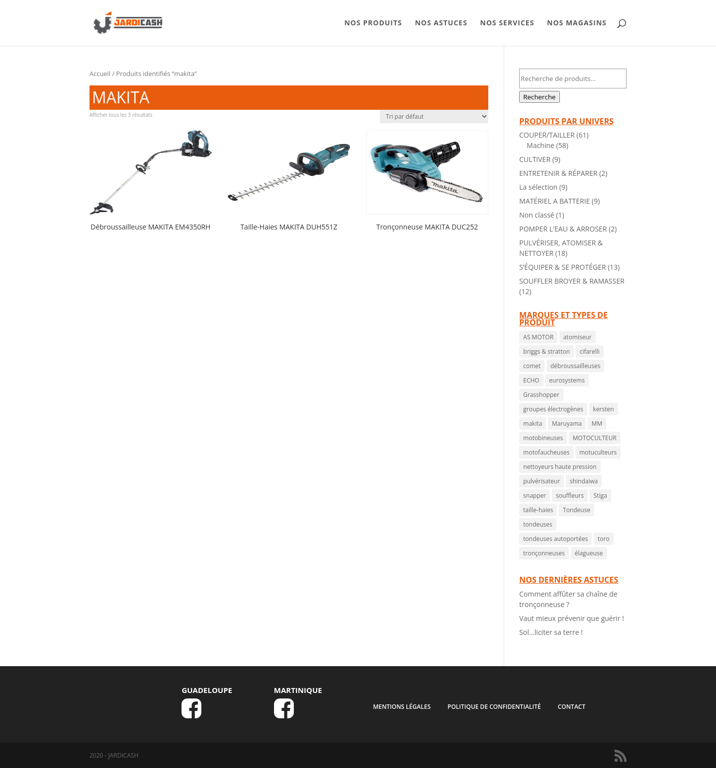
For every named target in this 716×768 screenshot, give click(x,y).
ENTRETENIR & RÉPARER (558, 173)
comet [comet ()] (531, 366)
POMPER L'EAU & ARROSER (563, 228)
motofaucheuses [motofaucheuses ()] (546, 452)
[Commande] (434, 116)
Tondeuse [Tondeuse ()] (576, 510)
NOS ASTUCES (441, 23)
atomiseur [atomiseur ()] (577, 337)
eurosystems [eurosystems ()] (567, 380)
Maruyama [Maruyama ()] (567, 423)
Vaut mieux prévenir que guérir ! (571, 618)
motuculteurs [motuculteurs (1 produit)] (598, 452)
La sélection (538, 187)
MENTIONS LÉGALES (402, 706)
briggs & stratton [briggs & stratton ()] (546, 351)
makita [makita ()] (532, 423)
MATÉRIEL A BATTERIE (554, 201)
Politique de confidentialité (494, 706)
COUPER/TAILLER (546, 135)
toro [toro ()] (604, 539)
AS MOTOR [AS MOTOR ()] (538, 337)
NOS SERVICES (507, 23)
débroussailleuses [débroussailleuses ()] (575, 366)
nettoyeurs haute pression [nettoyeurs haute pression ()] (559, 466)
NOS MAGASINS (577, 23)
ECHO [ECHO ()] (531, 380)
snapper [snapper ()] (534, 495)
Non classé (536, 215)
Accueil (100, 73)
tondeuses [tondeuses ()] (537, 524)
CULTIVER (534, 159)
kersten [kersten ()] (603, 409)
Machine (540, 145)
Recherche (539, 96)
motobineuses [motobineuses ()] (543, 438)
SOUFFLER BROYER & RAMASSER (572, 281)
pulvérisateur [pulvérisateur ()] (541, 481)
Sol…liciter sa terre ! (551, 632)
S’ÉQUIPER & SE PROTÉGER (562, 267)
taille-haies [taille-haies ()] (538, 510)
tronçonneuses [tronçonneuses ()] (544, 553)
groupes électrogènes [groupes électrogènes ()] (553, 409)
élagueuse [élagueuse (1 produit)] (589, 553)
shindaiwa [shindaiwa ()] (584, 481)
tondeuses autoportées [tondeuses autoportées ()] (555, 539)
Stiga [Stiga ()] (600, 495)
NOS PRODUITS (373, 23)
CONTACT (572, 706)
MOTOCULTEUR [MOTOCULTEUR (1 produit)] (595, 438)
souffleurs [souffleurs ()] (570, 495)
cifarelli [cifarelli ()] (590, 351)
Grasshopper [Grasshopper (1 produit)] (541, 394)
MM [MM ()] (597, 423)
